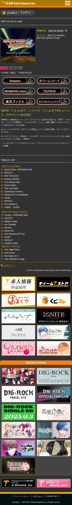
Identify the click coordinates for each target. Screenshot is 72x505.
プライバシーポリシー (22, 496)
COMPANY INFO (52, 496)
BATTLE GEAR (56, 30)
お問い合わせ (38, 496)
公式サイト (8, 265)
